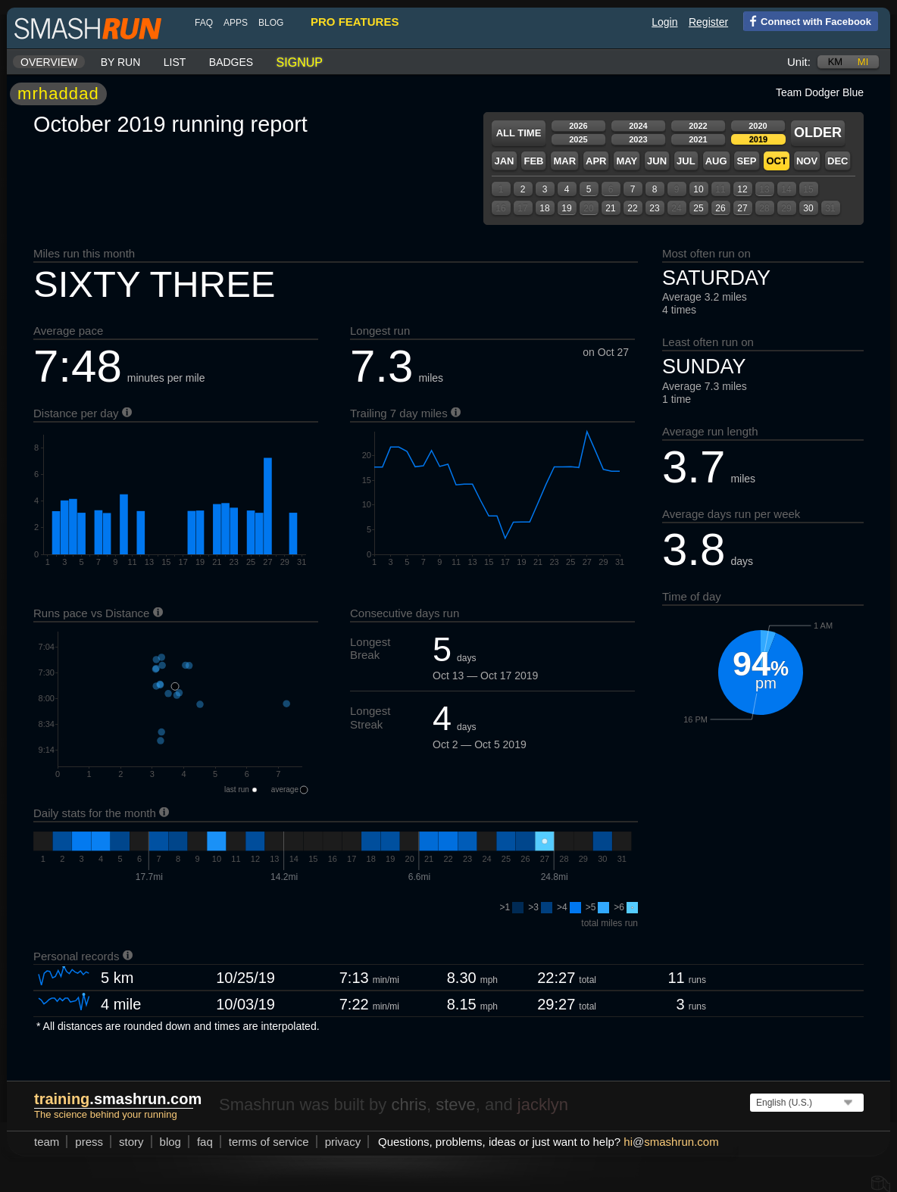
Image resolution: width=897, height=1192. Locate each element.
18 (544, 208)
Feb (533, 161)
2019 (758, 139)
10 (698, 189)
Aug (716, 161)
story (131, 1141)
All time (519, 133)
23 (654, 208)
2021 (698, 139)
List (175, 62)
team (46, 1141)
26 (720, 208)
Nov (806, 161)
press (89, 1141)
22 (632, 208)
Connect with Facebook (807, 20)
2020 (758, 125)
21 (610, 208)
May (626, 161)
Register (708, 22)
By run (121, 62)
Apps (235, 22)
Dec (837, 161)
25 (698, 208)
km (835, 61)
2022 (698, 125)
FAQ (204, 22)
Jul (686, 161)
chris (408, 1104)
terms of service (269, 1141)
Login (664, 22)
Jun (657, 161)
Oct (776, 161)
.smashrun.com (118, 1099)
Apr (596, 161)
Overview (48, 62)
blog (270, 22)
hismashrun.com (671, 1141)
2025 (578, 139)
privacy (343, 1141)
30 (808, 208)
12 (742, 189)
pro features (354, 21)
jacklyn (542, 1104)
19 (566, 208)
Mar (564, 161)
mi (863, 61)
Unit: (799, 61)
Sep (746, 161)
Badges (231, 62)
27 (742, 208)
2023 (638, 139)
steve (456, 1104)
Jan (504, 161)
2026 (578, 125)
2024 (638, 125)
